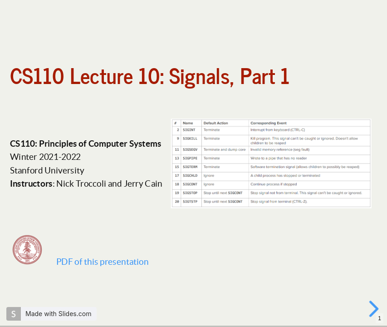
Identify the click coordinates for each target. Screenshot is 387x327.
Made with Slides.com (58, 313)
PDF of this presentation (102, 261)
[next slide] (375, 309)
